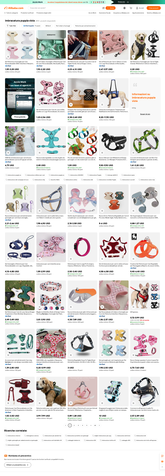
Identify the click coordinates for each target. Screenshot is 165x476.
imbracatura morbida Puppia (106, 180)
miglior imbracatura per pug (101, 436)
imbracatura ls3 (140, 436)
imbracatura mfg (39, 180)
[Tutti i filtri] (11, 26)
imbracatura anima (70, 180)
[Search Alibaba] (65, 8)
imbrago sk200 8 (111, 175)
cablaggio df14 (125, 440)
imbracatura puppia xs (13, 175)
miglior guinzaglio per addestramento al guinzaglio (22, 440)
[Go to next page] (99, 425)
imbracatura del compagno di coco (17, 180)
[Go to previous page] (66, 425)
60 (95, 425)
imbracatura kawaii (12, 445)
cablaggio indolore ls (73, 440)
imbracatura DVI (90, 440)
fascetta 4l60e (54, 180)
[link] (162, 456)
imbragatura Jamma (31, 436)
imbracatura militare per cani (35, 175)
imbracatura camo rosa (147, 180)
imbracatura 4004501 (75, 175)
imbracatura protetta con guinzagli (76, 436)
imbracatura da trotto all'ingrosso (145, 440)
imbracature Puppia (94, 175)
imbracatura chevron (13, 436)
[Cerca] (111, 8)
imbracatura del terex (122, 436)
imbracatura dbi (87, 180)
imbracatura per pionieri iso (52, 436)
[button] (103, 8)
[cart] (131, 8)
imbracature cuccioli (127, 180)
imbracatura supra (128, 175)
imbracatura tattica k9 (108, 440)
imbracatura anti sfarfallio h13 (52, 440)
